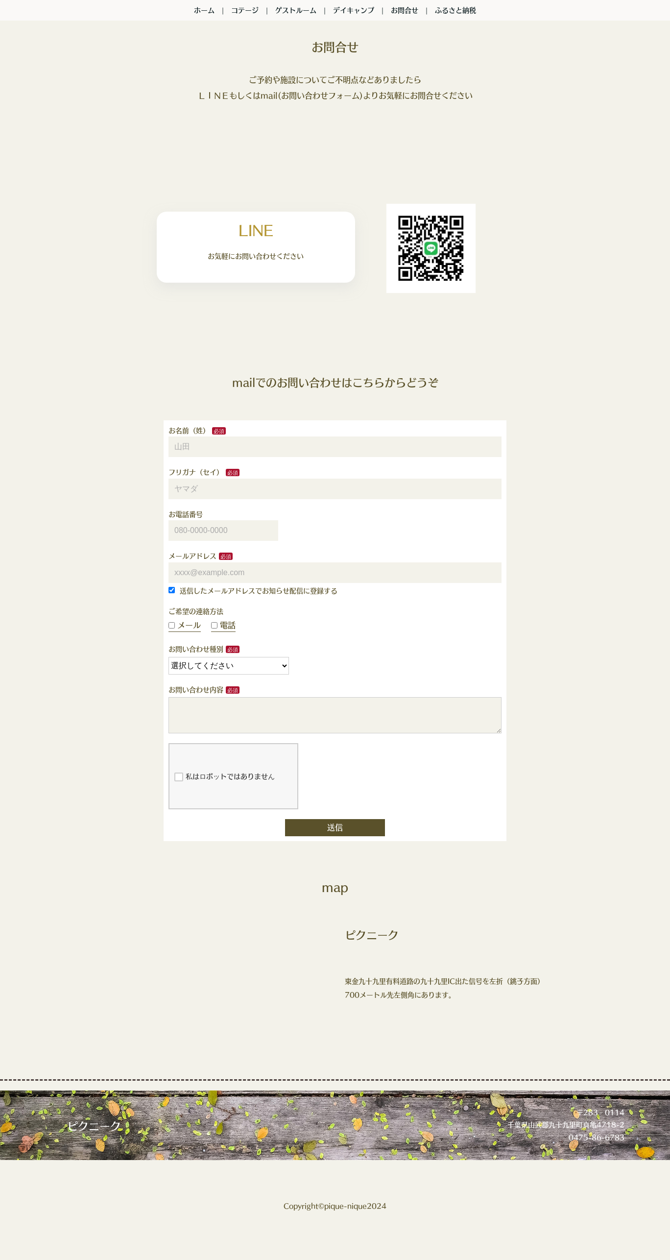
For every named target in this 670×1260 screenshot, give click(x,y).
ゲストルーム (295, 10)
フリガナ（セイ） (195, 472)
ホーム (204, 10)
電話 (223, 625)
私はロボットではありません (224, 784)
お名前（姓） (189, 430)
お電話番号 (185, 514)
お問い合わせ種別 (195, 649)
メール (184, 625)
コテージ (245, 10)
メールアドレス (192, 556)
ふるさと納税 (455, 10)
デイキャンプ (353, 10)
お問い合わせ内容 (195, 689)
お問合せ (404, 10)
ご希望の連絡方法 (195, 611)
